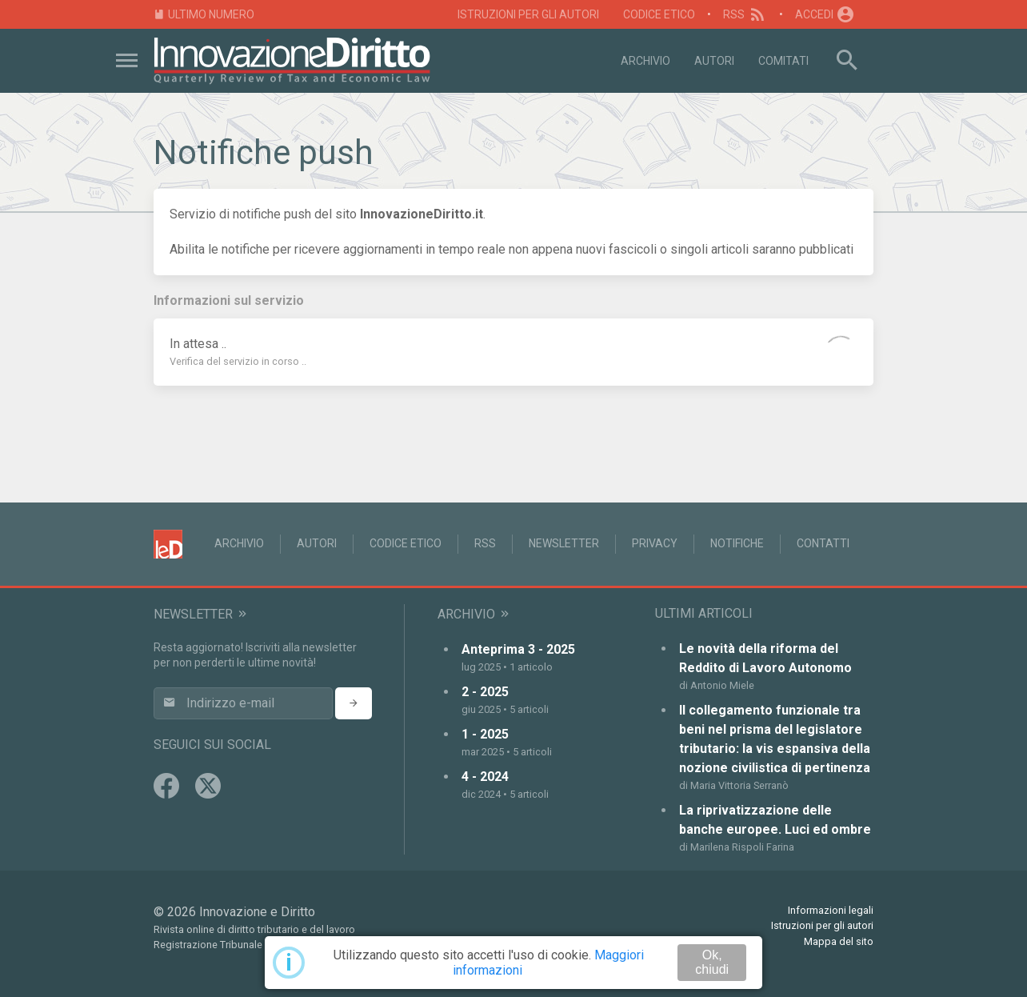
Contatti (823, 543)
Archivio (645, 60)
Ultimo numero (204, 14)
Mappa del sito (838, 941)
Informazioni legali (830, 910)
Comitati (783, 60)
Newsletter (564, 543)
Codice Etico (659, 14)
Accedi (825, 14)
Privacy (654, 543)
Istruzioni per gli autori (528, 14)
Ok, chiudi (712, 962)
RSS (745, 14)
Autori (714, 60)
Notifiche (737, 543)
